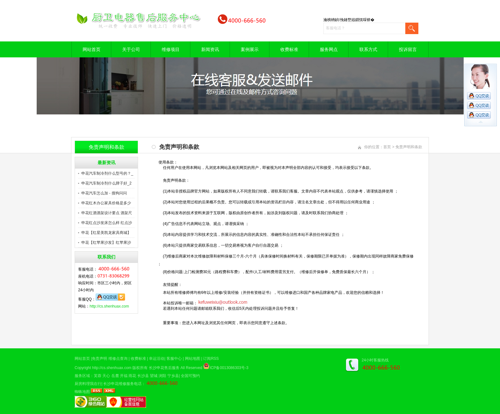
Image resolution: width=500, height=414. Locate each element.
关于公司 (131, 49)
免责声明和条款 (408, 147)
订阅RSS (211, 358)
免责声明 (99, 358)
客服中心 (174, 358)
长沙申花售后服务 (164, 368)
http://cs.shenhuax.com (109, 306)
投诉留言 (408, 49)
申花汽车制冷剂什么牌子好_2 (106, 183)
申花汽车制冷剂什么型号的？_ (107, 173)
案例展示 (250, 49)
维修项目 (171, 49)
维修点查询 (118, 358)
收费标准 (289, 49)
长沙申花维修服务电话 (122, 383)
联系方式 (368, 49)
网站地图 (192, 358)
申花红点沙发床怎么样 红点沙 (106, 223)
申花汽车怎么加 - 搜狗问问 (104, 193)
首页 (387, 147)
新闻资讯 (210, 49)
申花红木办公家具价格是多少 (106, 203)
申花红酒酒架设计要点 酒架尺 (106, 213)
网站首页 (91, 49)
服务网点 (329, 49)
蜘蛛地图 (82, 391)
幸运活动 (156, 358)
